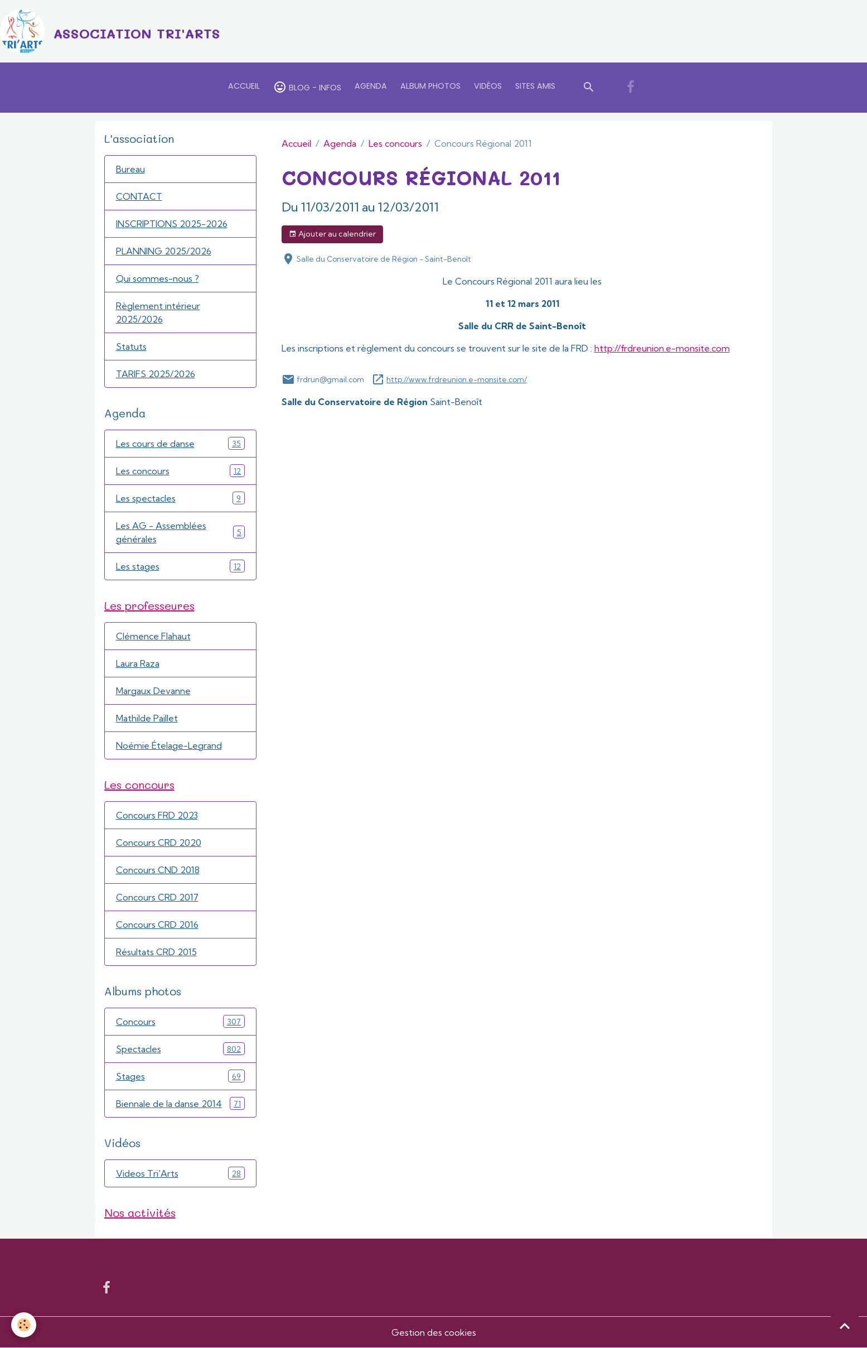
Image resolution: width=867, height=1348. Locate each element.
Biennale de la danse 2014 (180, 1103)
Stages (180, 1076)
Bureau (130, 169)
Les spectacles (180, 498)
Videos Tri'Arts (180, 1173)
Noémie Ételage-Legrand (169, 745)
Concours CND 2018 (158, 869)
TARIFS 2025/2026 (155, 373)
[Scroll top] (845, 1326)
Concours (180, 1021)
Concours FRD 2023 (157, 815)
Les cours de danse (180, 443)
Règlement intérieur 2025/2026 (158, 312)
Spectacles (180, 1048)
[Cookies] (23, 1324)
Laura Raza (137, 663)
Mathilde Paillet (147, 718)
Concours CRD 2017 (157, 897)
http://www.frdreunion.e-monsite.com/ (456, 379)
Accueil (244, 86)
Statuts (131, 346)
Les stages (180, 566)
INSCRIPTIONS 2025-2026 (171, 223)
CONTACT (139, 196)
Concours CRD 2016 (157, 924)
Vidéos (488, 86)
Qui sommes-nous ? (157, 278)
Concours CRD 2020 (158, 842)
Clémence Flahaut (153, 636)
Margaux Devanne (153, 690)
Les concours (395, 143)
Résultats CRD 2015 (156, 951)
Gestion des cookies (433, 1332)
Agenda (371, 86)
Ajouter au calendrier (332, 234)
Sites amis (535, 86)
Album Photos (430, 86)
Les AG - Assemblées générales (180, 532)
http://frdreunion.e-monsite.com (662, 348)
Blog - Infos (307, 87)
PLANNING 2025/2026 (163, 251)
